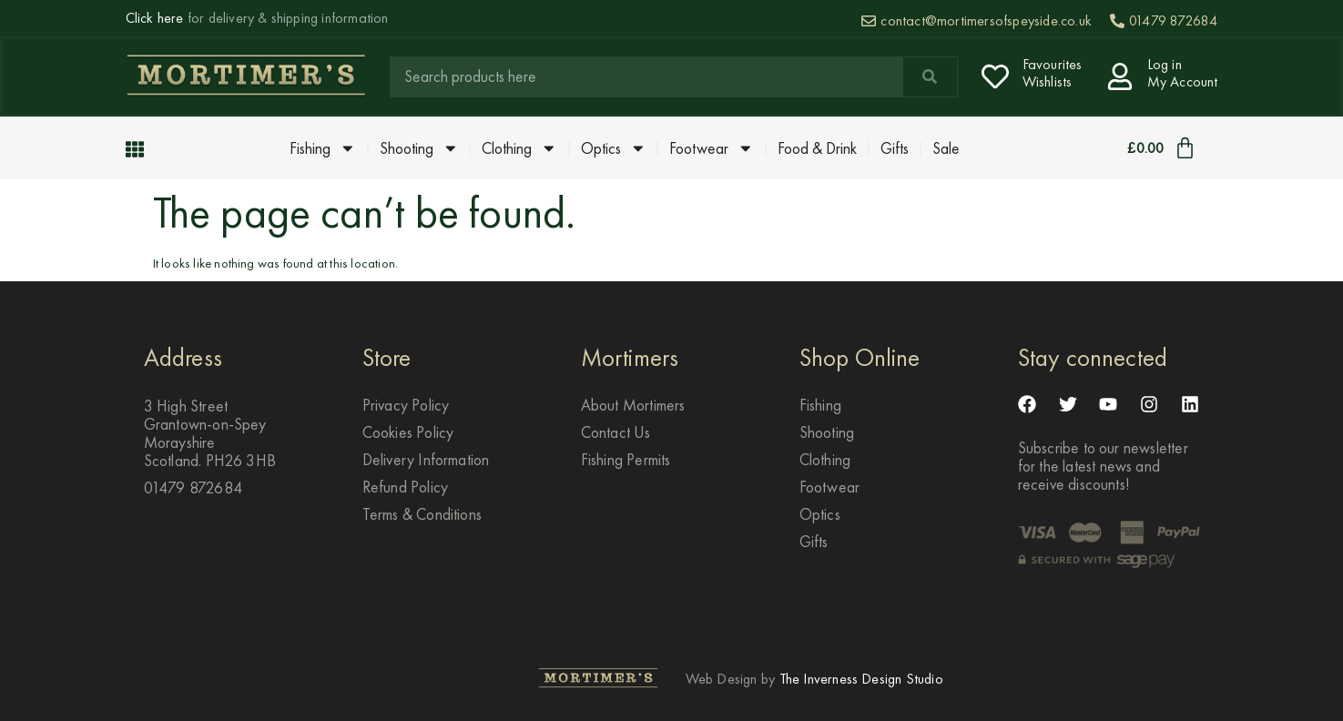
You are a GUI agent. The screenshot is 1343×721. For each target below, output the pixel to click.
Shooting (419, 148)
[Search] (930, 76)
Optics (613, 148)
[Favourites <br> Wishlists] (995, 76)
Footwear (711, 148)
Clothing (519, 148)
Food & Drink (817, 148)
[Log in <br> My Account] (1120, 76)
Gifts (894, 148)
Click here (155, 17)
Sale (946, 148)
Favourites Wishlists (1053, 73)
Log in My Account (1182, 73)
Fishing (323, 148)
